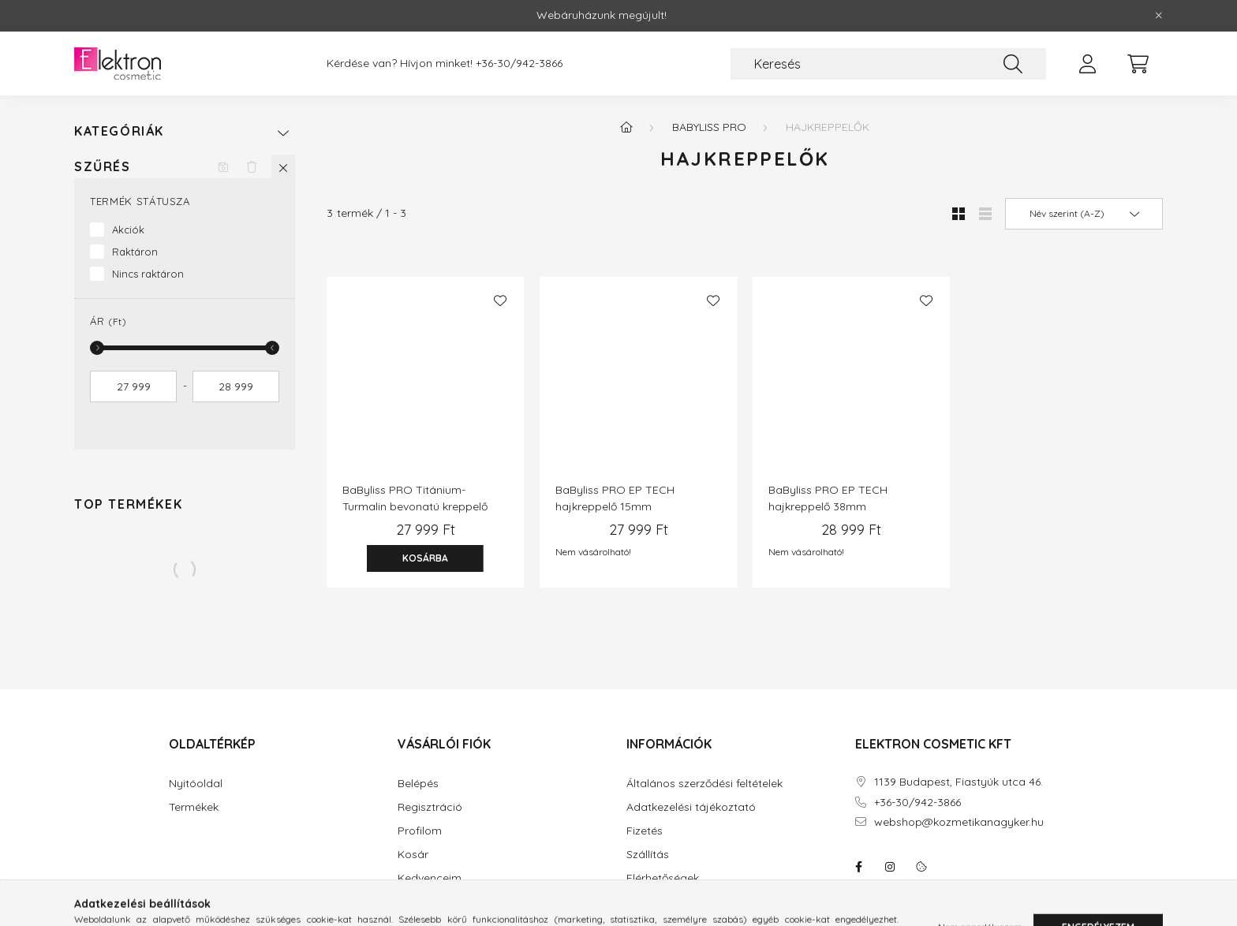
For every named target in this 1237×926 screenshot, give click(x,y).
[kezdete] (133, 386)
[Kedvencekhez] (500, 300)
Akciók (128, 229)
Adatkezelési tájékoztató (691, 807)
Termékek (194, 807)
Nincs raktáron (148, 273)
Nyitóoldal (195, 783)
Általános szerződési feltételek (704, 783)
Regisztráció (430, 807)
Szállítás (647, 854)
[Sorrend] (1084, 214)
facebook (858, 867)
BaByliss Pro (709, 127)
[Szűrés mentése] (223, 166)
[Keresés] (888, 64)
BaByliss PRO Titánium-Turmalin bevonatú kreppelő (415, 498)
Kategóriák (119, 131)
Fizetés (644, 831)
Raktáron (135, 251)
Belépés (418, 783)
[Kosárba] (425, 558)
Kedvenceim (430, 878)
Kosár (413, 854)
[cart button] (1137, 64)
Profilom (420, 831)
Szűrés (102, 166)
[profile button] (1087, 64)
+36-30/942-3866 (519, 63)
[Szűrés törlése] (251, 166)
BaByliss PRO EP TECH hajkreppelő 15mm (615, 498)
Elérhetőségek (662, 878)
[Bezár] (1159, 16)
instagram (890, 867)
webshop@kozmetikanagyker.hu (959, 822)
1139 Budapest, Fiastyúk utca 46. (958, 782)
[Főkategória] (626, 127)
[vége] (235, 386)
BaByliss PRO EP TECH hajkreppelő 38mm (828, 498)
